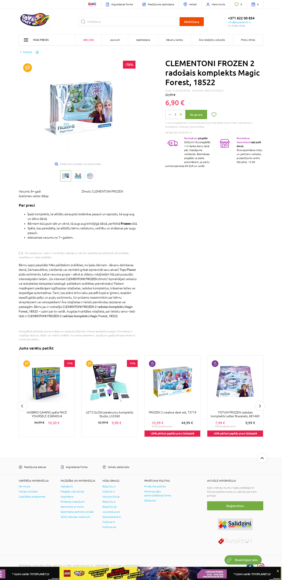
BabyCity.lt (108, 501)
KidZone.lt (108, 522)
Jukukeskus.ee (111, 511)
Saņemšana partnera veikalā (77, 511)
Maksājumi (67, 486)
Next (260, 406)
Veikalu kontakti (28, 491)
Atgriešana (67, 496)
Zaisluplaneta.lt (111, 516)
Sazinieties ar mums (72, 506)
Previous (22, 406)
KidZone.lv (108, 491)
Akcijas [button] (88, 39)
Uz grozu (196, 114)
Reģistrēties (235, 506)
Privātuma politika (155, 486)
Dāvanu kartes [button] (174, 39)
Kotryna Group (111, 496)
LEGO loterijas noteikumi (75, 516)
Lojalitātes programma (32, 496)
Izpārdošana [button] (143, 39)
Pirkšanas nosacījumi (73, 501)
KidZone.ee (109, 527)
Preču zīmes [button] (248, 39)
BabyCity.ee (109, 506)
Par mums (24, 486)
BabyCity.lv (109, 486)
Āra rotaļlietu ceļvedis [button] (212, 39)
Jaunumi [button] (115, 39)
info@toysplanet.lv (239, 22)
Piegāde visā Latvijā (72, 491)
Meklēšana (191, 22)
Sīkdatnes (150, 500)
